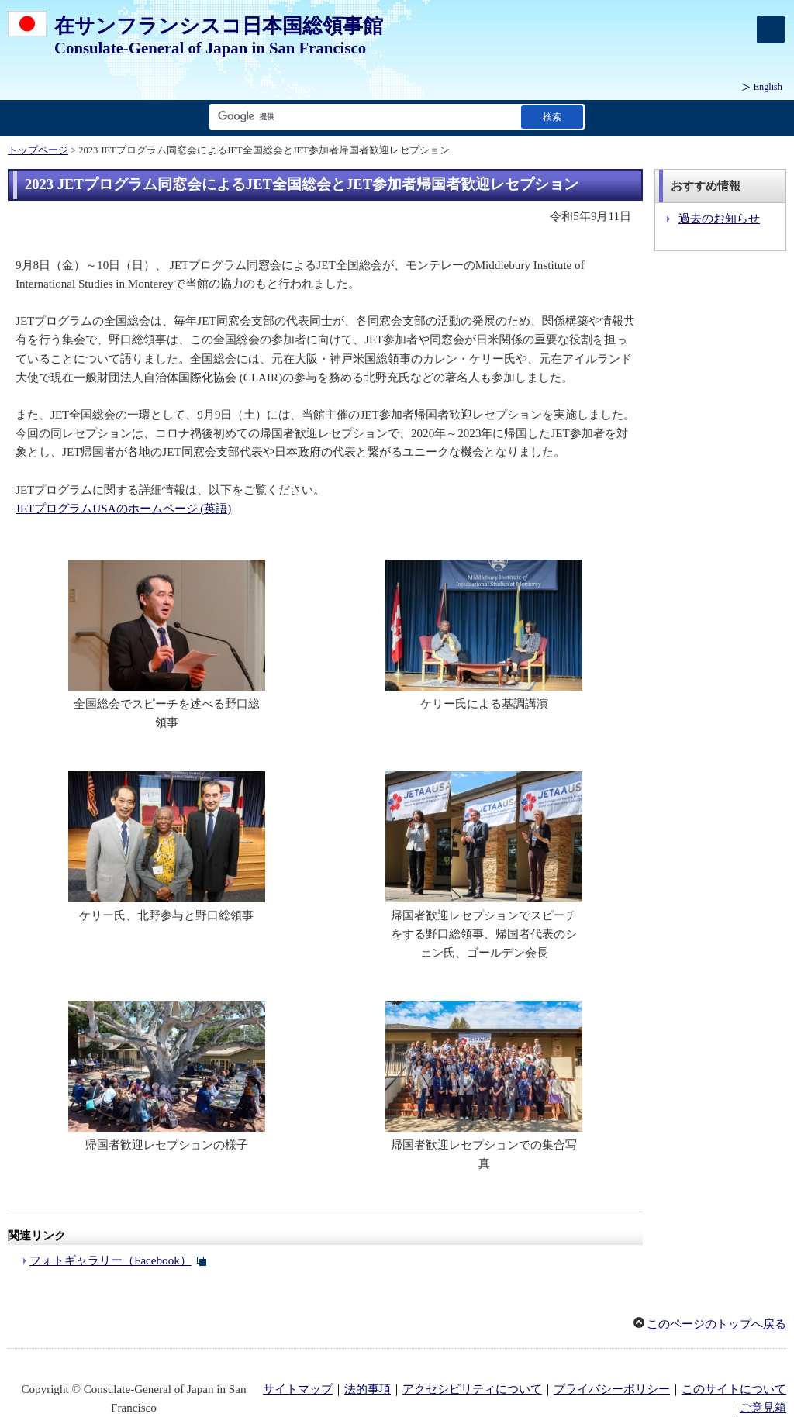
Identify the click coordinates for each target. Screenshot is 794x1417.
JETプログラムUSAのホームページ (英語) (123, 508)
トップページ (38, 150)
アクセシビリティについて (472, 1389)
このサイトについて (734, 1389)
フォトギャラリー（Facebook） (110, 1260)
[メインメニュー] (771, 29)
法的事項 (367, 1389)
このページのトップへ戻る (716, 1324)
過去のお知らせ (719, 218)
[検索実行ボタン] (552, 116)
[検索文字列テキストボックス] (362, 116)
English (768, 86)
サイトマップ (298, 1389)
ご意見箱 (763, 1407)
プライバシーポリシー (612, 1389)
